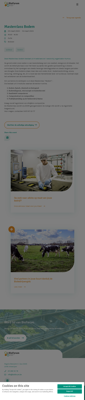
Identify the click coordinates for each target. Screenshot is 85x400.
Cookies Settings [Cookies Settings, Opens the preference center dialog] (69, 396)
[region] (42, 391)
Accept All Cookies (69, 386)
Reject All (69, 391)
